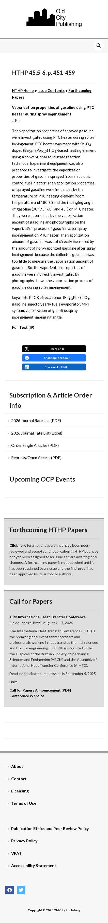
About (17, 766)
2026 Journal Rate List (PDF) (36, 420)
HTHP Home (23, 90)
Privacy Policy (24, 840)
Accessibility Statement (33, 865)
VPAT (16, 853)
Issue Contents (51, 90)
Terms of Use (23, 803)
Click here (17, 545)
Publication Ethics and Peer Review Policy (50, 828)
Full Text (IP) (23, 327)
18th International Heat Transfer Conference (47, 617)
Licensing (20, 790)
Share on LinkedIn (57, 367)
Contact (19, 778)
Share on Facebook (56, 357)
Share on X (57, 348)
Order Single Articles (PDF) (35, 445)
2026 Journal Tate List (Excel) (36, 432)
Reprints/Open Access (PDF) (36, 457)
